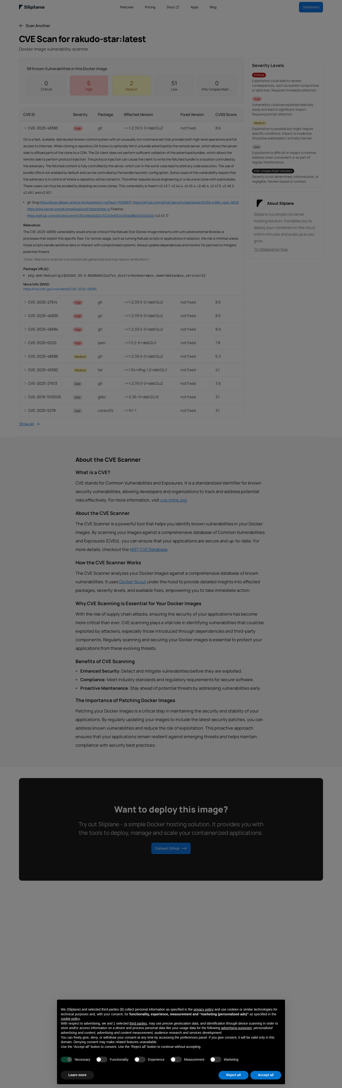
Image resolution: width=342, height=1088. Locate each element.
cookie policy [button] (70, 1019)
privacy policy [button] (204, 1009)
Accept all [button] (266, 1075)
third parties (138, 1023)
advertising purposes (236, 1028)
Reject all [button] (233, 1075)
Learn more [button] (77, 1075)
